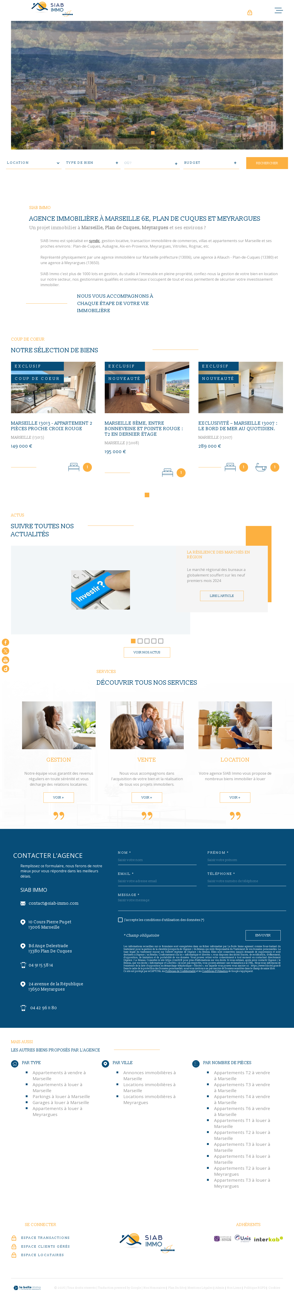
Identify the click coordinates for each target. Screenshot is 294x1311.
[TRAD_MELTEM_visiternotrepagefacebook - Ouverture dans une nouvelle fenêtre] (5, 642)
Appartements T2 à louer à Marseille (242, 1136)
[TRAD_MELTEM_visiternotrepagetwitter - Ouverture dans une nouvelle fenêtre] (5, 651)
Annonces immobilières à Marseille (149, 1077)
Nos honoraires (155, 1289)
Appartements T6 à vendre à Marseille (242, 1113)
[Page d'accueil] (52, 9)
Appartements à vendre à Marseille (59, 1077)
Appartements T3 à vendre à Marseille (242, 1089)
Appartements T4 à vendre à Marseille (242, 1101)
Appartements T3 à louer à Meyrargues (242, 1184)
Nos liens (234, 1289)
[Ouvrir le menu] (279, 10)
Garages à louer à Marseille (61, 1104)
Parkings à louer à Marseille (61, 1098)
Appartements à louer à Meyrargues (57, 1113)
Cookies (274, 1289)
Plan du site (176, 1289)
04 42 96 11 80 (43, 1009)
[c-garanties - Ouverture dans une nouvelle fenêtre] (222, 1240)
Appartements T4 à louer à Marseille (242, 1160)
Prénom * (218, 854)
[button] (141, 133)
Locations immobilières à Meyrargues (149, 1101)
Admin (219, 1289)
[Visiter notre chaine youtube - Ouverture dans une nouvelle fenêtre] (5, 660)
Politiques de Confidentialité (180, 972)
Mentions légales (200, 1289)
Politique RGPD (255, 1289)
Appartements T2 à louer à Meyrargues (242, 1172)
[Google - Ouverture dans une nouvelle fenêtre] (5, 668)
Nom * (124, 854)
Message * (129, 896)
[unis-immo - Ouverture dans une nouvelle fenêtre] (243, 1239)
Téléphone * (221, 875)
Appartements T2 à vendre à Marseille (242, 1077)
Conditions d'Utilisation (215, 972)
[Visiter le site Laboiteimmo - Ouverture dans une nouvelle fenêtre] (27, 1289)
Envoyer (263, 936)
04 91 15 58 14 (41, 966)
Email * (126, 875)
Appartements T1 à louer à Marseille (242, 1124)
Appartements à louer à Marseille (57, 1089)
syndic (94, 242)
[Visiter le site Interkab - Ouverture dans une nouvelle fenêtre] (268, 1240)
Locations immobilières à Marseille (149, 1089)
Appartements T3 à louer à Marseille (242, 1148)
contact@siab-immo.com (54, 904)
